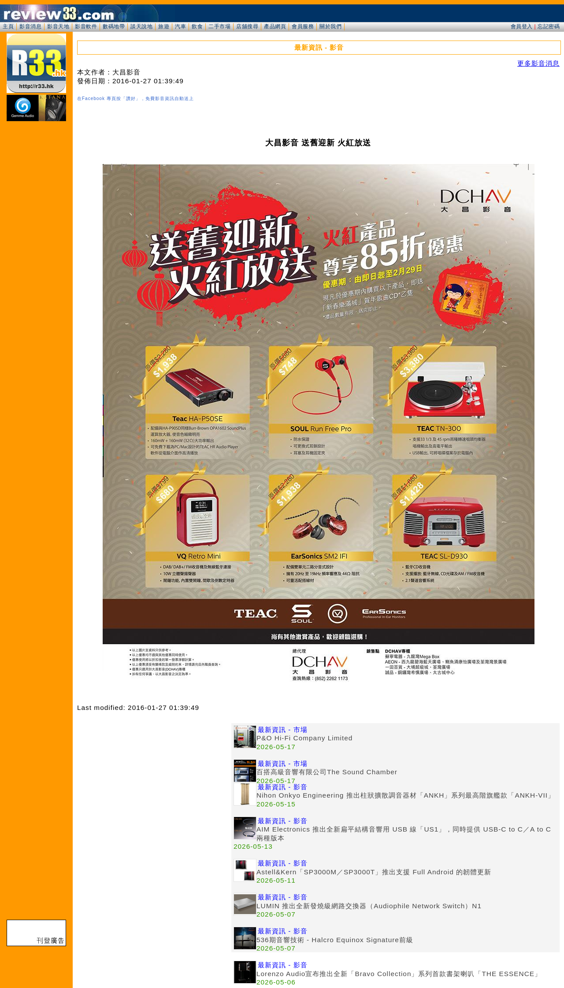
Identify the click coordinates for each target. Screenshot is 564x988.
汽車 (180, 26)
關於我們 (330, 26)
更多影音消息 (538, 63)
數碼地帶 (114, 26)
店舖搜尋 (247, 26)
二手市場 (219, 26)
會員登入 (522, 26)
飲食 (197, 26)
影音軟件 (86, 26)
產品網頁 (275, 26)
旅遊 (163, 26)
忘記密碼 (549, 26)
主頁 (8, 26)
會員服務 (303, 26)
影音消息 (30, 26)
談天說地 (141, 26)
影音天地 (58, 26)
